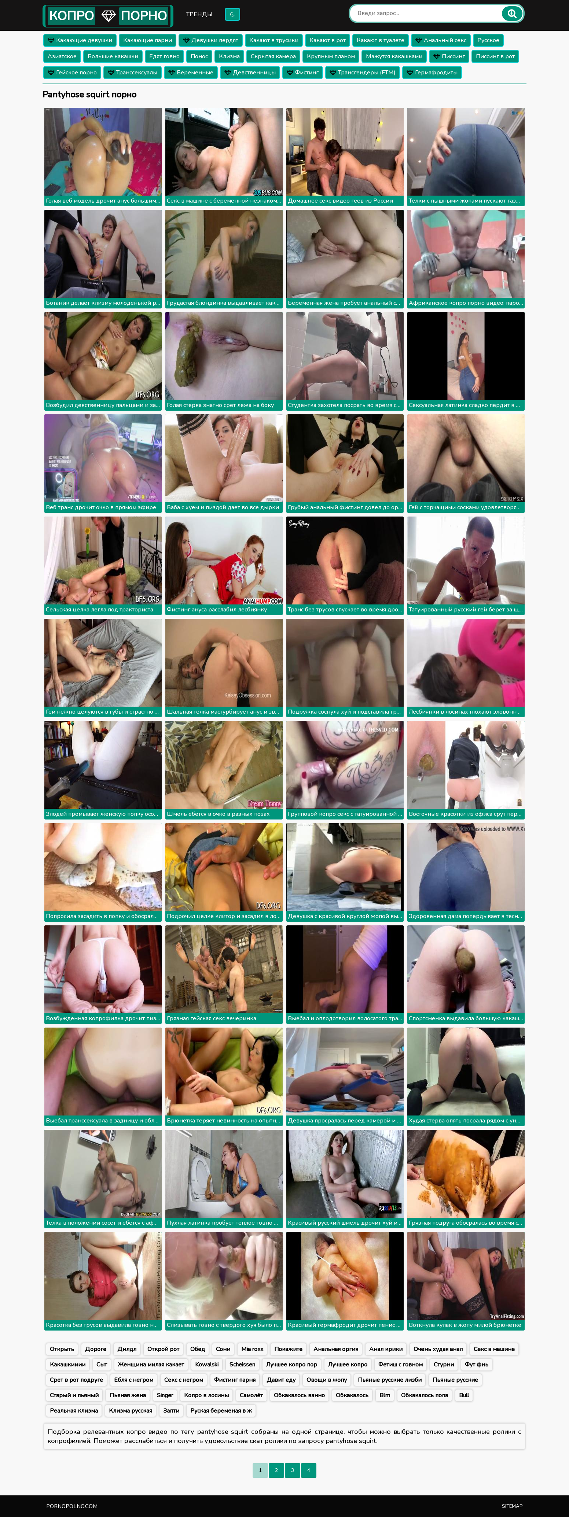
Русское (488, 40)
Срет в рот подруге (76, 1380)
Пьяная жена (128, 1395)
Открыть (62, 1349)
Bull (464, 1395)
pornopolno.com (72, 1506)
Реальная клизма (74, 1411)
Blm (384, 1395)
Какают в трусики (273, 40)
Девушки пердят (210, 40)
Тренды (199, 14)
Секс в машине (494, 1349)
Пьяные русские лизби (390, 1380)
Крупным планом (331, 56)
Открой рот (163, 1349)
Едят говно (164, 56)
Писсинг (449, 56)
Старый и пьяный (74, 1395)
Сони (223, 1349)
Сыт (101, 1365)
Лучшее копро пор (291, 1365)
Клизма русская (130, 1411)
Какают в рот (327, 40)
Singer (165, 1395)
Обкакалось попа (424, 1395)
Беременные (190, 73)
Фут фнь (476, 1365)
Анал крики (386, 1349)
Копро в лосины (206, 1395)
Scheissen (242, 1365)
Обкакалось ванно (299, 1395)
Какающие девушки (80, 40)
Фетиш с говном (400, 1365)
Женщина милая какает (151, 1365)
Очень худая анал (438, 1349)
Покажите (288, 1349)
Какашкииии (67, 1365)
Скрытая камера (273, 56)
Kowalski (207, 1365)
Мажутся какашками (394, 56)
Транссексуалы (132, 73)
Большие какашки (113, 56)
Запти (171, 1411)
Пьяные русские (455, 1380)
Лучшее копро (347, 1365)
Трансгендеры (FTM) (363, 73)
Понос (199, 56)
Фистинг (303, 73)
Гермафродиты (432, 73)
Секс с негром (183, 1380)
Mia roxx (252, 1349)
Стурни (444, 1365)
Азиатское (62, 56)
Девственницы (250, 73)
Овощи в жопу (326, 1380)
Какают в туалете (380, 40)
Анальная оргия (335, 1349)
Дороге (95, 1349)
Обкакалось (352, 1395)
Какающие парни (147, 40)
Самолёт (251, 1395)
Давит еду (281, 1380)
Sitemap (512, 1506)
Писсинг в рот (495, 56)
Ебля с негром (133, 1380)
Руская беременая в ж (221, 1411)
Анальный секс (440, 40)
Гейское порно (72, 73)
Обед (197, 1349)
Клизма (229, 56)
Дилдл (126, 1349)
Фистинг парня (235, 1380)
